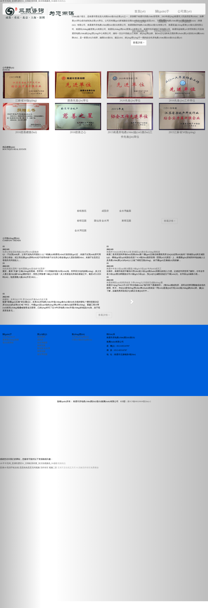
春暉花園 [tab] (81, 220)
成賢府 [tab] (105, 211)
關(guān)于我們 (162, 12)
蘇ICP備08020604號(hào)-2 (139, 401)
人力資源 (185, 21)
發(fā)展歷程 (8, 342)
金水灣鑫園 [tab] (125, 211)
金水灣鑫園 (42, 342)
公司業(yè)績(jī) (185, 12)
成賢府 (40, 340)
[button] (132, 300)
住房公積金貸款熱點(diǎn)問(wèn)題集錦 (21, 252)
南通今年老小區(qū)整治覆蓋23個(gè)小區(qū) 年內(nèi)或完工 (134, 268)
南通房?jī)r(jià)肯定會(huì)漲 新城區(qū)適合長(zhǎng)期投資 (133, 252)
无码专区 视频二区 (48, 467)
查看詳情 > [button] (138, 42)
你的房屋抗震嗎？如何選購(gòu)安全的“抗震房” (24, 268)
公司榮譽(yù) (140, 22)
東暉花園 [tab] (126, 220)
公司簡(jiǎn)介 (9, 337)
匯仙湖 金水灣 (43, 348)
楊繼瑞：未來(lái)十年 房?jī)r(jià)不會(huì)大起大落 (25, 299)
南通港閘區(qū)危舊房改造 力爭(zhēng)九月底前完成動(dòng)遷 (135, 282)
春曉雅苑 (41, 337)
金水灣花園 (42, 354)
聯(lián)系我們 (140, 32)
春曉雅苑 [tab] (81, 211)
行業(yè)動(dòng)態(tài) (82, 340)
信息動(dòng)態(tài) (162, 22)
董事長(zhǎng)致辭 (11, 340)
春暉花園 (41, 345)
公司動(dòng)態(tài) (80, 337)
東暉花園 (41, 351)
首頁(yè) (142, 10)
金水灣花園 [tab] (80, 230)
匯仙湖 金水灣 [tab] (101, 220)
